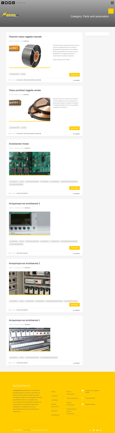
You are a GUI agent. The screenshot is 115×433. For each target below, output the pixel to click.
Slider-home (38, 80)
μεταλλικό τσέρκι (15, 127)
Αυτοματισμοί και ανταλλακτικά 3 (24, 203)
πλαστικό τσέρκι (15, 74)
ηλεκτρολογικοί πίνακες (17, 184)
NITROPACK (20, 430)
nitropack (26, 41)
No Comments (76, 80)
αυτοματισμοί (55, 181)
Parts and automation (29, 80)
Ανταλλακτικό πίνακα (19, 144)
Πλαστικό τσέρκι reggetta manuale (25, 36)
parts (22, 181)
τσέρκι (23, 74)
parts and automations (32, 181)
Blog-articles (20, 80)
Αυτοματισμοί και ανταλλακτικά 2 (24, 263)
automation (14, 181)
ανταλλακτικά (45, 181)
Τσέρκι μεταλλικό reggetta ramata (25, 90)
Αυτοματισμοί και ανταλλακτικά (69, 181)
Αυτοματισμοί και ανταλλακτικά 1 (24, 320)
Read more (74, 75)
